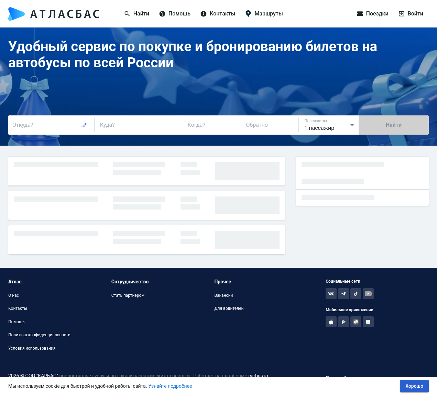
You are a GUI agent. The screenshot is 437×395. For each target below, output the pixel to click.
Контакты (17, 308)
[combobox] (50, 125)
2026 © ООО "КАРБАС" (33, 376)
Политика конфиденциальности (39, 334)
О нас (13, 295)
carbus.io (258, 376)
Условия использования (32, 348)
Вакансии (223, 295)
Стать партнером (127, 295)
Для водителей (228, 308)
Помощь (16, 321)
